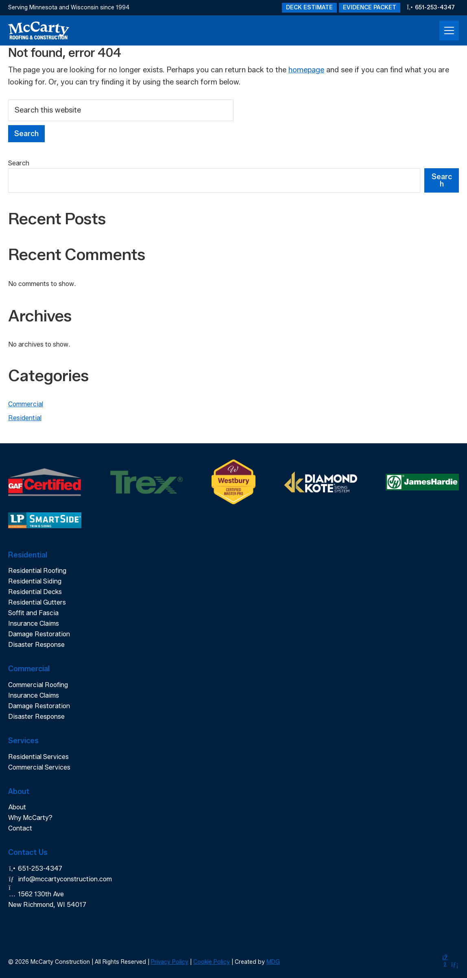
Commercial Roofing (38, 685)
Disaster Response (36, 644)
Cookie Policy (211, 961)
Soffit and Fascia (33, 613)
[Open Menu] (449, 30)
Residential (24, 418)
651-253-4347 (430, 7)
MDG (273, 961)
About (17, 807)
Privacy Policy (169, 961)
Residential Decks (35, 592)
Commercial (25, 404)
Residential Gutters (37, 602)
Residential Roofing (37, 571)
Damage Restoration (39, 634)
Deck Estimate (309, 7)
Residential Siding (34, 581)
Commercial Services (39, 767)
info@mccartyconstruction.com (60, 879)
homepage (306, 69)
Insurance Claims (33, 623)
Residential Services (38, 757)
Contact (20, 828)
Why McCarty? (30, 818)
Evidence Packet (369, 7)
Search (18, 163)
